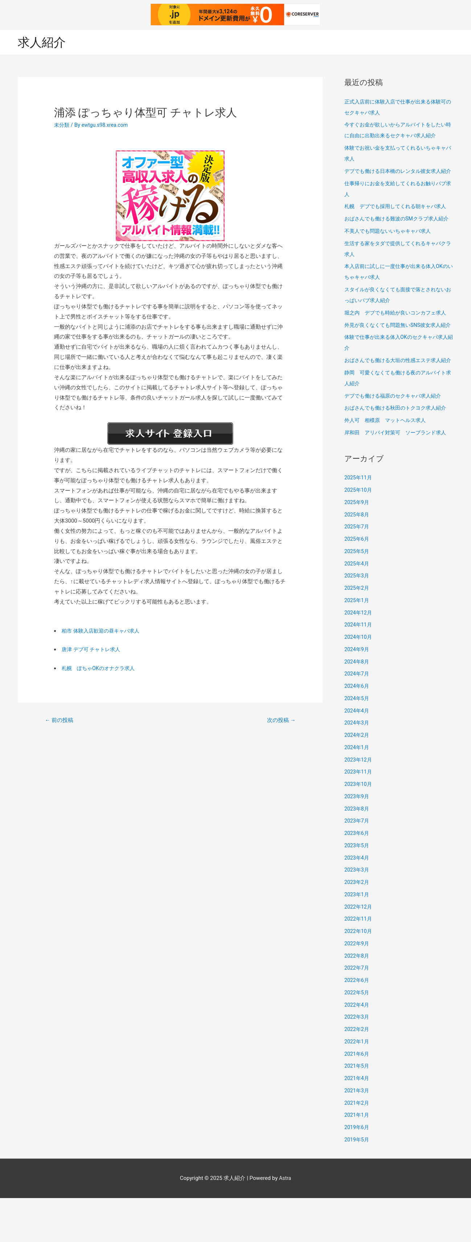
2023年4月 (357, 901)
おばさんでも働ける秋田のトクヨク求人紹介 (398, 451)
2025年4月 (357, 607)
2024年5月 (357, 742)
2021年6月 (357, 1098)
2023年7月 (357, 864)
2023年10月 (359, 828)
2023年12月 (359, 803)
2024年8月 (357, 705)
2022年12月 (359, 950)
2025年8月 (357, 558)
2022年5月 (357, 1036)
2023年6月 (357, 877)
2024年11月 (359, 668)
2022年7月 (357, 1011)
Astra (285, 1222)
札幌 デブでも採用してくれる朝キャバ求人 (398, 217)
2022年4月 (357, 1049)
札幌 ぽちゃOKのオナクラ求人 (101, 668)
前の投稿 (60, 720)
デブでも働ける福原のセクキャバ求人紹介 (396, 440)
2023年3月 (357, 913)
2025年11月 (359, 521)
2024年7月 (357, 717)
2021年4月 (357, 1122)
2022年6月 (357, 1024)
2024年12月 (359, 656)
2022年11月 (359, 962)
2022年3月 (357, 1061)
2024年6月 (357, 730)
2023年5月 (357, 889)
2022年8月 (357, 1000)
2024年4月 (357, 754)
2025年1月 (357, 644)
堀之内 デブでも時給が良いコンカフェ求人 (398, 335)
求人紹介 (43, 41)
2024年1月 (357, 791)
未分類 (62, 125)
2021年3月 (357, 1134)
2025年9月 (357, 546)
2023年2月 (357, 926)
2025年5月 (357, 595)
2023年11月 (359, 815)
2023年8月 (357, 852)
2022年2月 (357, 1073)
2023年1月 (357, 938)
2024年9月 (357, 693)
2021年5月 (357, 1110)
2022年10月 (359, 975)
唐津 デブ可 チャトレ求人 (93, 649)
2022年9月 (357, 987)
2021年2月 (357, 1147)
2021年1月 (357, 1159)
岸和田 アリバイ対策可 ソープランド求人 (398, 476)
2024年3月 (357, 766)
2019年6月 (357, 1171)
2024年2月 (357, 779)
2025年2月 (357, 632)
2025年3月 (357, 619)
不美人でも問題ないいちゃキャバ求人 (390, 253)
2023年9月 (357, 840)
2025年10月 (359, 534)
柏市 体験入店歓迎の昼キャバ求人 (103, 631)
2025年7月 (357, 570)
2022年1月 (357, 1085)
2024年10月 (359, 681)
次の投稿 (280, 720)
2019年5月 (357, 1183)
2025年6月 (357, 583)
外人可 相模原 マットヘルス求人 (387, 464)
